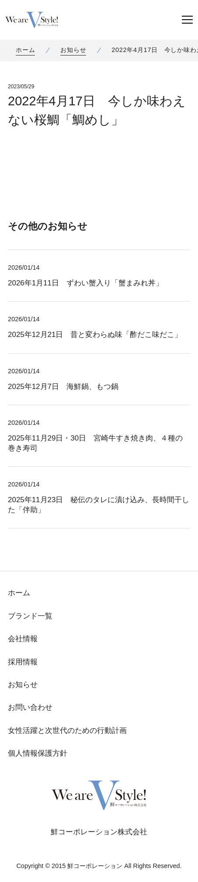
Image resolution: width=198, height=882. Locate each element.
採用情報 (23, 662)
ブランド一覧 (30, 616)
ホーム (25, 49)
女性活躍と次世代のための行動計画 (67, 730)
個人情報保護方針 (37, 753)
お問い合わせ (30, 707)
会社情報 (23, 639)
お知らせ (73, 49)
